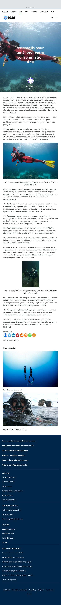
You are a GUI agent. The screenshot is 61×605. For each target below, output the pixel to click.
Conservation (44, 12)
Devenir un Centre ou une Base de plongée (17, 575)
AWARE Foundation (8, 529)
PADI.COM (5, 12)
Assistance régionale (9, 580)
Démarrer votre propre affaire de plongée (16, 562)
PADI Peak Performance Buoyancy (25, 182)
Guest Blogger (30, 86)
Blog (20, 12)
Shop (26, 12)
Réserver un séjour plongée (13, 455)
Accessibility (32, 590)
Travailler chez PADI (8, 500)
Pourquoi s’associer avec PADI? (12, 553)
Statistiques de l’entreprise (11, 510)
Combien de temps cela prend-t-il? (14, 571)
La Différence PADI (8, 482)
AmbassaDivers (7, 495)
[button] (9, 18)
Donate (4, 542)
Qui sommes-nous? (8, 477)
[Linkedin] (13, 335)
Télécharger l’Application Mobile (15, 465)
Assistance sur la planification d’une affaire (17, 566)
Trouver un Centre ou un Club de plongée (18, 441)
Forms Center (50, 590)
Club (52, 12)
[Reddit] (21, 335)
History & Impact (7, 538)
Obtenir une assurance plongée (15, 450)
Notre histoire (6, 486)
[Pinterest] (17, 335)
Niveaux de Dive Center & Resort (13, 557)
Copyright (41, 590)
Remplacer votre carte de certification (18, 446)
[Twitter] (9, 335)
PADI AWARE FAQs (8, 534)
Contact (29, 594)
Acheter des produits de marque (15, 460)
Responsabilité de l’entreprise (12, 491)
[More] (34, 335)
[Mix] (26, 335)
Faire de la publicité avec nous (12, 519)
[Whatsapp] (30, 335)
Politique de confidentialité (19, 590)
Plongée (16, 340)
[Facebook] (5, 335)
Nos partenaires (7, 514)
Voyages (13, 12)
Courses (34, 12)
